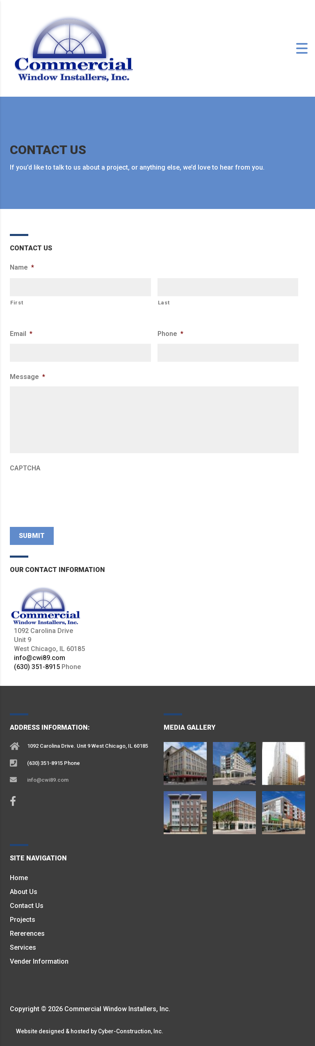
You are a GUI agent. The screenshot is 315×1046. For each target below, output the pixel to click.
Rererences (27, 933)
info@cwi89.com (39, 658)
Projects (22, 919)
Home (19, 878)
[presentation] (72, 494)
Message (27, 377)
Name (22, 267)
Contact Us (26, 906)
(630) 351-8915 (37, 667)
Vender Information (39, 961)
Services (23, 947)
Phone (170, 334)
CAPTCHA (25, 468)
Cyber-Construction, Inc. (130, 1031)
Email (21, 334)
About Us (23, 892)
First (16, 303)
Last (164, 303)
